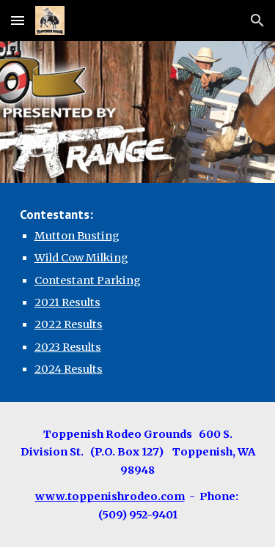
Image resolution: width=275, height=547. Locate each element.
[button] (17, 20)
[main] (138, 292)
